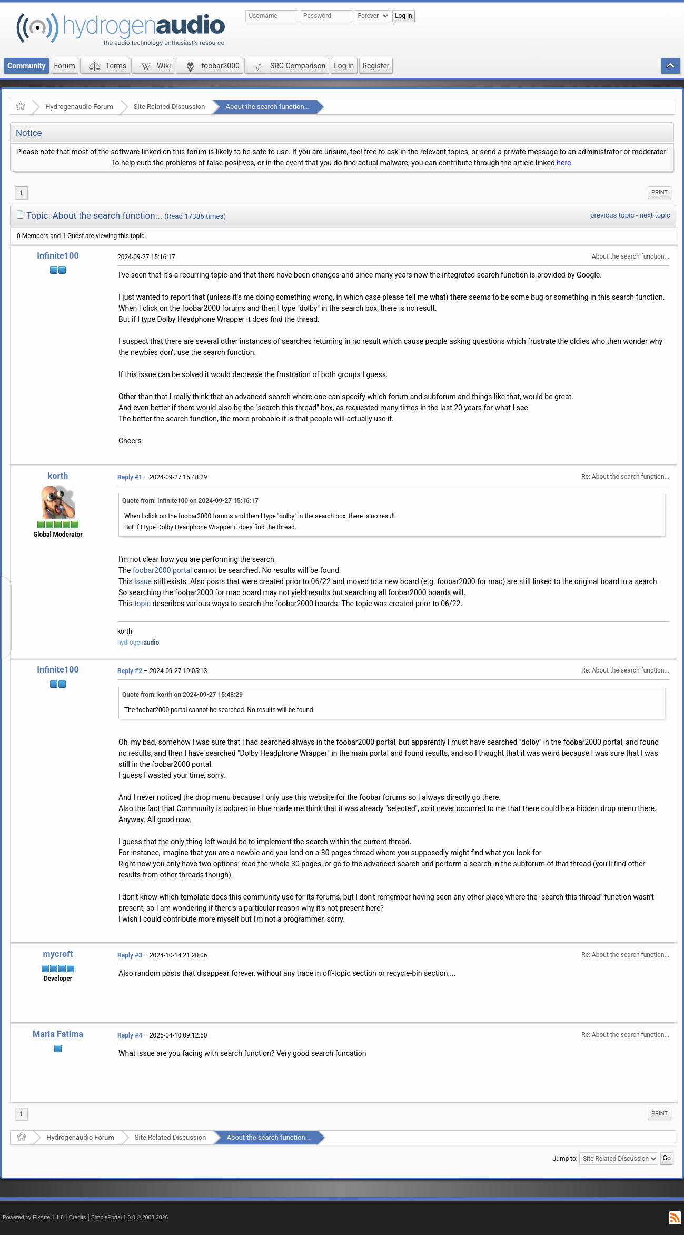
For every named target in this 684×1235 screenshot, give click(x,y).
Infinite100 (58, 256)
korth (58, 476)
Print (659, 192)
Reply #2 (129, 671)
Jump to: (565, 1158)
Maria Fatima (58, 1034)
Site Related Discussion (169, 107)
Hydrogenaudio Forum (79, 107)
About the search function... (267, 107)
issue (143, 581)
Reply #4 (129, 1035)
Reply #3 (129, 955)
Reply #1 (129, 477)
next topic (655, 215)
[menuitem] (659, 192)
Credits (77, 1217)
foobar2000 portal (162, 570)
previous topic (612, 215)
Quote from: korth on (182, 694)
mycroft (58, 954)
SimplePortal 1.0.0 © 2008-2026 (129, 1217)
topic (142, 603)
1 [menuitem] (21, 192)
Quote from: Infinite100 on (190, 501)
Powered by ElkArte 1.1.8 (33, 1217)
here (564, 163)
